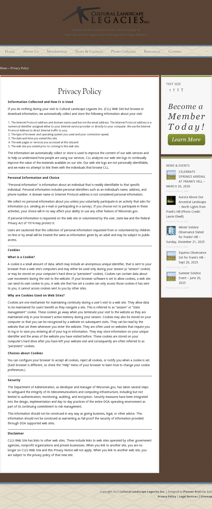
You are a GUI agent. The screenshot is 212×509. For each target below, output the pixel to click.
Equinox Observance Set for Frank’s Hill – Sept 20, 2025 (192, 257)
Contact (175, 51)
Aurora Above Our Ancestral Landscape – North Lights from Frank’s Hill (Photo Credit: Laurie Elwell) (186, 206)
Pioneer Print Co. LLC (197, 491)
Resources (152, 51)
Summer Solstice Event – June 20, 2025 (190, 278)
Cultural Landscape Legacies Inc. (142, 491)
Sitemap (206, 496)
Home (10, 51)
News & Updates (89, 51)
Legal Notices (188, 496)
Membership (57, 51)
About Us (31, 51)
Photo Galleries (123, 51)
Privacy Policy (167, 496)
